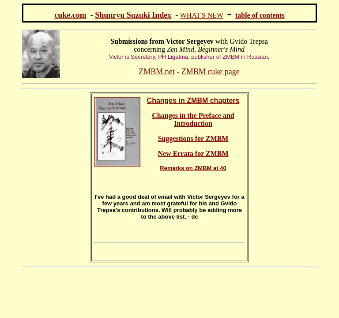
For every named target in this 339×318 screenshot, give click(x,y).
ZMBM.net (157, 71)
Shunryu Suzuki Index (133, 15)
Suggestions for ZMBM (193, 138)
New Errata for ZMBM (193, 153)
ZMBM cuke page (210, 71)
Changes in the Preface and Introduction (193, 119)
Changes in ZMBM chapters (193, 100)
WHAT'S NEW (201, 15)
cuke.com (70, 15)
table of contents (260, 15)
